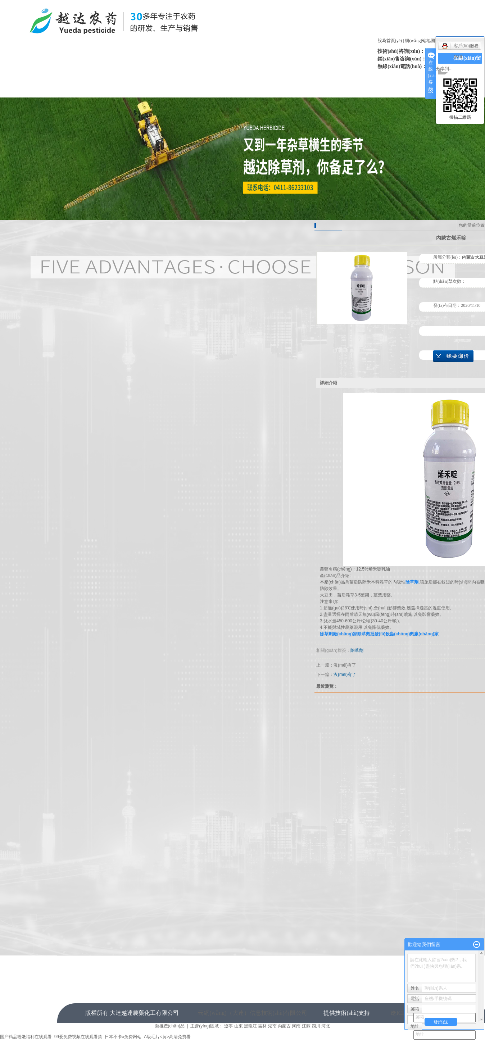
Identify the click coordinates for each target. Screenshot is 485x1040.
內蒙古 (284, 1025)
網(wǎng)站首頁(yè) (88, 77)
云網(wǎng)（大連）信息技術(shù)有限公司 (252, 1013)
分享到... (444, 68)
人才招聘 (87, 90)
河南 (296, 1025)
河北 (325, 1025)
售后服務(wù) (390, 77)
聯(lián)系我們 (189, 90)
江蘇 (306, 1025)
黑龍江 (250, 1025)
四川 (316, 1025)
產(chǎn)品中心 (289, 77)
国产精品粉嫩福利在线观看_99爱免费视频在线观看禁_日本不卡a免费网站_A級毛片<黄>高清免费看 (95, 1036)
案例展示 (339, 77)
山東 (238, 1025)
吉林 (262, 1025)
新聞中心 (188, 77)
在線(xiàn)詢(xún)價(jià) (453, 356)
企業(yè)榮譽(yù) (239, 77)
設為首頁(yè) (390, 40)
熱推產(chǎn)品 (170, 1025)
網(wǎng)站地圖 (420, 40)
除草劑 (356, 650)
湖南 (272, 1025)
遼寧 (228, 1025)
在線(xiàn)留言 (138, 90)
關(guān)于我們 (138, 77)
